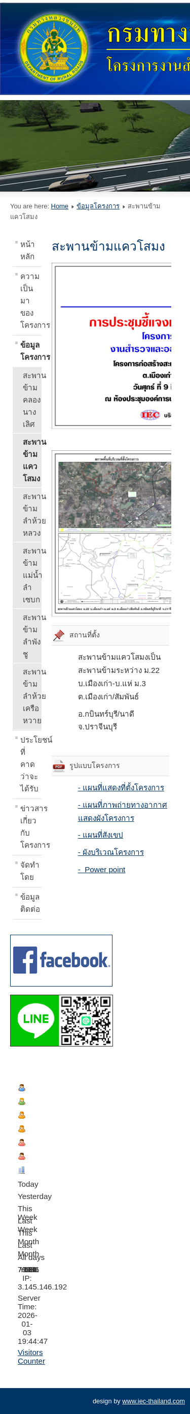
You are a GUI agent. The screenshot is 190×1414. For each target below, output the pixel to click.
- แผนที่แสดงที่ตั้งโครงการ (121, 787)
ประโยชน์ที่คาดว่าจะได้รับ (31, 764)
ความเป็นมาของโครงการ (31, 300)
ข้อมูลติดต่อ (30, 903)
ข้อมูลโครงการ (98, 206)
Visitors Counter (31, 1356)
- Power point (102, 869)
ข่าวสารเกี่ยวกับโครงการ (31, 826)
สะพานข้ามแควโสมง (32, 460)
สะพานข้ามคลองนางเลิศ (32, 399)
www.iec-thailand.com (153, 1401)
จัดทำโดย (30, 870)
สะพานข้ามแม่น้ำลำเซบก (32, 575)
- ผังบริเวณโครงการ (111, 852)
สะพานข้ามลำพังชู (32, 635)
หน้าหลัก (27, 250)
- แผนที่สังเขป (100, 835)
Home (59, 206)
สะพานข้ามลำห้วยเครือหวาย (32, 696)
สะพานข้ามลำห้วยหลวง (32, 514)
